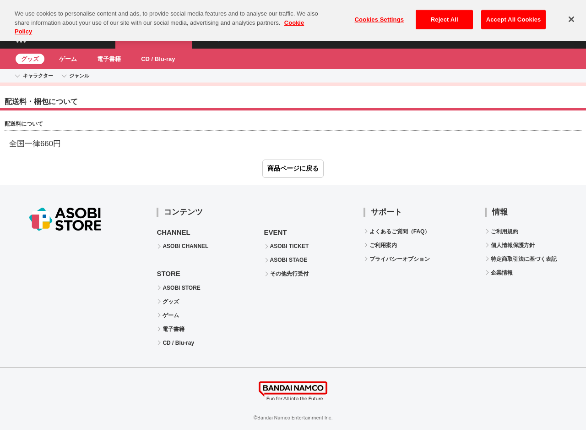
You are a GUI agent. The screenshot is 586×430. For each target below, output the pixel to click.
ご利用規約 (504, 231)
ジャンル (79, 75)
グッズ (30, 58)
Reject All (444, 14)
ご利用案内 (383, 245)
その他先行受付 (289, 273)
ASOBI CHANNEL (185, 246)
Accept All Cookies (513, 14)
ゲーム (68, 58)
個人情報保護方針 (513, 245)
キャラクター (38, 75)
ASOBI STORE (181, 288)
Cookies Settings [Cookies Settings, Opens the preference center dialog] (379, 14)
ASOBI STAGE (289, 260)
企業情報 (502, 273)
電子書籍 (109, 58)
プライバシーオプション (399, 259)
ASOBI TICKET (289, 246)
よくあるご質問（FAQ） (399, 231)
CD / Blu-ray (158, 58)
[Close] (571, 15)
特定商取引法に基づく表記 (524, 259)
